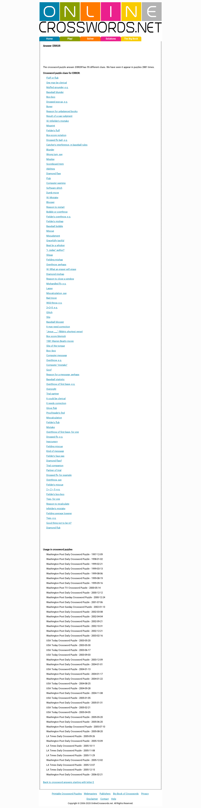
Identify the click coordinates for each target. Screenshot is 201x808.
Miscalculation (54, 417)
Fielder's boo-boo (55, 494)
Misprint (50, 125)
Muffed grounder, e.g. (57, 87)
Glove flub (51, 408)
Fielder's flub (53, 422)
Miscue (50, 231)
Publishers (105, 793)
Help (113, 798)
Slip (48, 317)
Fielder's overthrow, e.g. (58, 216)
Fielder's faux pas (55, 456)
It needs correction (56, 403)
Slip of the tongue (55, 345)
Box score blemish (56, 336)
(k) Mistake (52, 197)
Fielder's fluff (53, 130)
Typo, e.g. (51, 518)
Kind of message (55, 451)
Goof (49, 369)
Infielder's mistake (55, 508)
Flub (48, 178)
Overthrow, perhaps (56, 264)
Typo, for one (53, 499)
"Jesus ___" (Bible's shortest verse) (64, 331)
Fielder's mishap (54, 221)
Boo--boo (51, 350)
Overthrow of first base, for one (62, 432)
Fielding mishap (54, 259)
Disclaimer (92, 798)
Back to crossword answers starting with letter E (68, 782)
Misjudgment (53, 235)
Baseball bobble (54, 226)
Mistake (50, 427)
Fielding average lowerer (59, 513)
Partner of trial (53, 470)
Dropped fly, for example (59, 475)
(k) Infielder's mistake (57, 121)
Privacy (145, 793)
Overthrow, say (54, 479)
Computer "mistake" (56, 365)
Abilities (50, 168)
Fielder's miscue (54, 484)
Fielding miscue (54, 446)
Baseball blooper (55, 322)
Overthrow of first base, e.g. (60, 384)
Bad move (51, 298)
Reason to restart (55, 207)
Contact (104, 798)
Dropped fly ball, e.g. (57, 140)
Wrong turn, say (54, 154)
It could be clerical (56, 398)
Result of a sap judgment (59, 116)
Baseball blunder (55, 92)
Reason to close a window (60, 278)
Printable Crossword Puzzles (67, 793)
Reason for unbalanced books (62, 111)
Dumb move (52, 192)
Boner (49, 106)
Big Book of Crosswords (126, 793)
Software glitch (54, 188)
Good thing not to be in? (58, 523)
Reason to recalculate (57, 503)
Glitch (49, 312)
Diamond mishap (55, 274)
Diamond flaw (53, 173)
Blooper (50, 202)
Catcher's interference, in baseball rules (66, 144)
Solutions (111, 38)
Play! (69, 38)
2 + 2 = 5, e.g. (53, 489)
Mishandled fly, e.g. (56, 283)
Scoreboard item (55, 164)
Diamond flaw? (54, 460)
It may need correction (58, 326)
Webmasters (90, 793)
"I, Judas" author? (55, 250)
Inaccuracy (52, 441)
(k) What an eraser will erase (61, 269)
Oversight (51, 389)
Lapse (49, 288)
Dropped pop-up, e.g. (57, 101)
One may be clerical (56, 82)
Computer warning (55, 183)
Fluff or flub (52, 77)
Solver (90, 38)
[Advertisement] (100, 56)
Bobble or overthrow (57, 211)
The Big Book (131, 38)
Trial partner (52, 393)
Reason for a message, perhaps (62, 374)
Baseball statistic (55, 379)
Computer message (56, 355)
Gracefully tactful (55, 240)
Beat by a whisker (55, 245)
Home (49, 38)
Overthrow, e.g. (54, 360)
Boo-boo (50, 97)
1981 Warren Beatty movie (60, 341)
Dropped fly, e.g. (54, 436)
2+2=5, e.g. (52, 307)
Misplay (50, 159)
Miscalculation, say (56, 293)
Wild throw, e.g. (54, 302)
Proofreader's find (55, 412)
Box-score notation (56, 135)
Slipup (49, 255)
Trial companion (54, 465)
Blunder (50, 149)
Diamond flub (53, 527)
